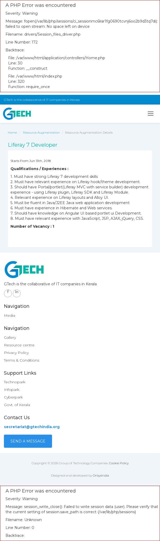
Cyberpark (13, 397)
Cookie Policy (119, 463)
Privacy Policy (16, 352)
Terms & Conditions (21, 360)
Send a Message (27, 441)
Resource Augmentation (41, 132)
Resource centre (19, 345)
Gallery (10, 337)
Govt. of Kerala (17, 404)
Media (9, 315)
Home (12, 132)
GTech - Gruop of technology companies (17, 113)
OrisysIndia (101, 475)
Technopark (14, 382)
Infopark (11, 389)
